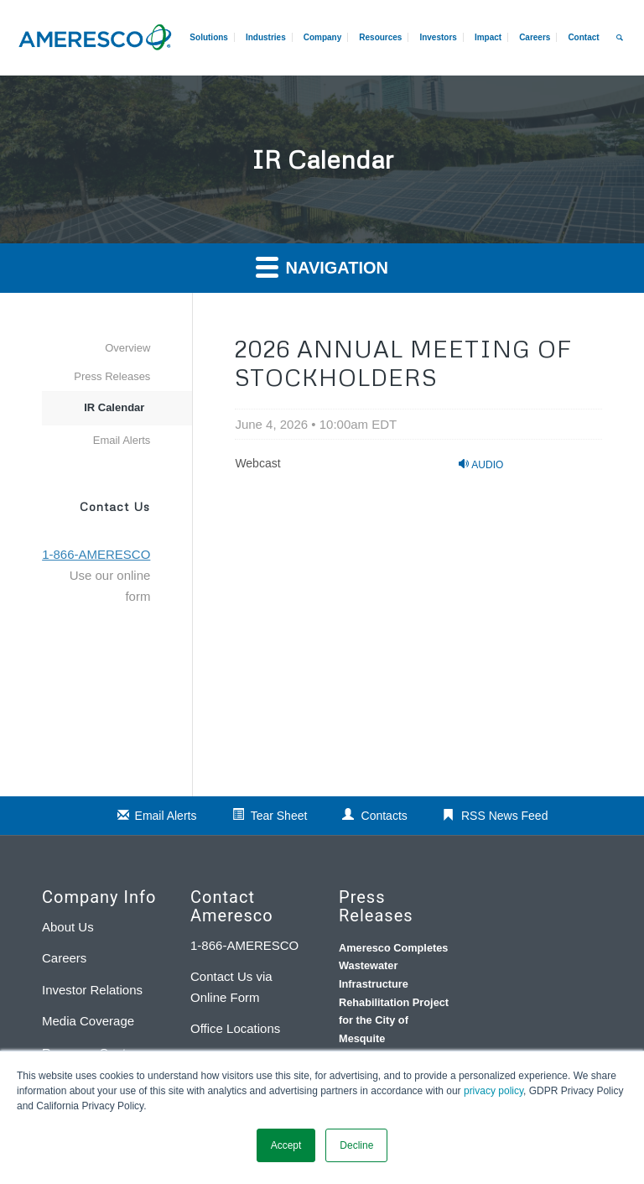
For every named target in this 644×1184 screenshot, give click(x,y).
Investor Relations (92, 990)
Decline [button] (356, 1145)
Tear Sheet (279, 815)
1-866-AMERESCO (244, 945)
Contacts (384, 815)
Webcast (257, 463)
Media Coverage (88, 1021)
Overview (127, 348)
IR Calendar (114, 407)
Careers (64, 958)
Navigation (322, 266)
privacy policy (493, 1091)
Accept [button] (286, 1145)
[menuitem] (534, 38)
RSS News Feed (504, 815)
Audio (481, 464)
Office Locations (235, 1028)
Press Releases (112, 376)
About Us (68, 927)
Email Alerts (122, 440)
